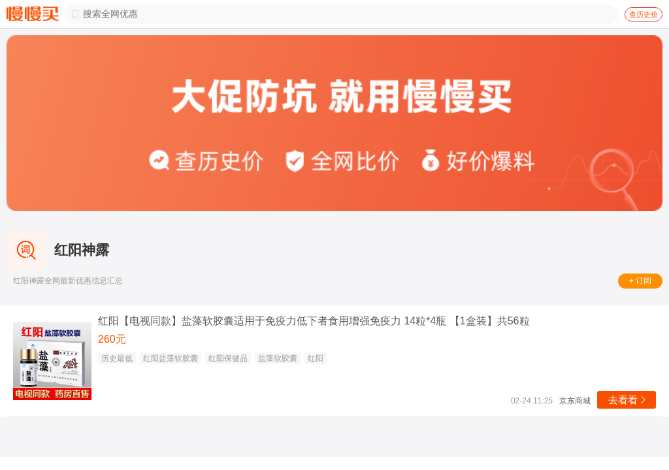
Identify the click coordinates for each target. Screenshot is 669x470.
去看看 (628, 399)
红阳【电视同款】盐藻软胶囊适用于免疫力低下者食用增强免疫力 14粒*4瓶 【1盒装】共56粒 (314, 320)
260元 (112, 339)
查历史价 (643, 14)
